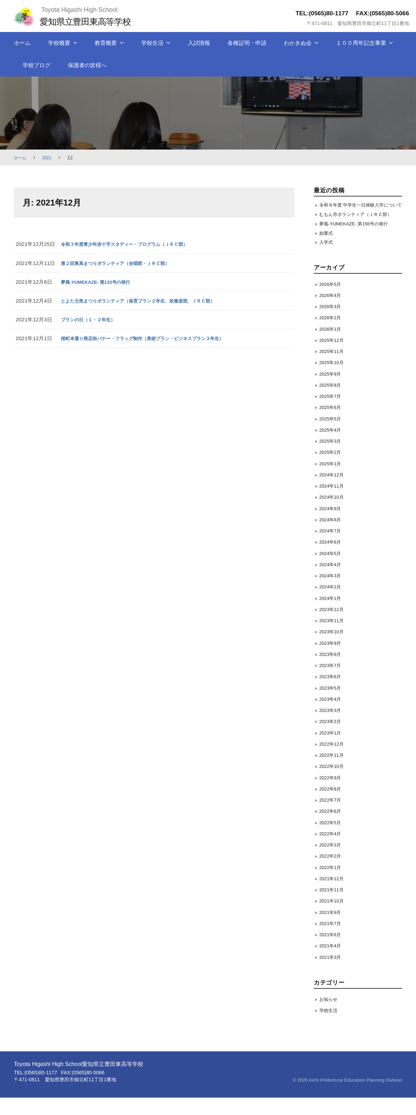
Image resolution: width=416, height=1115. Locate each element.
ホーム (22, 43)
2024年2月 (332, 604)
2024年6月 (332, 559)
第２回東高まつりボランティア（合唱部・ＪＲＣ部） (123, 263)
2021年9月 (332, 929)
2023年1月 (332, 750)
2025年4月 (332, 447)
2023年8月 (332, 671)
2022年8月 (332, 806)
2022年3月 (332, 862)
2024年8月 (332, 537)
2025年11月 (333, 369)
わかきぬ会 (298, 43)
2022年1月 (332, 885)
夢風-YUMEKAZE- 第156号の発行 (359, 239)
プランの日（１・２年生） (92, 319)
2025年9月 (332, 391)
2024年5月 (332, 570)
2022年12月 (333, 761)
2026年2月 (332, 335)
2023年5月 (332, 705)
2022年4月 (332, 851)
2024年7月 (332, 548)
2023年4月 (332, 716)
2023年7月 (332, 683)
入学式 (327, 259)
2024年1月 (332, 615)
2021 (49, 157)
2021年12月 (333, 896)
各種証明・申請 (246, 43)
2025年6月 (332, 425)
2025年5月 (332, 436)
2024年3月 (332, 593)
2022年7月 (332, 817)
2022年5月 (332, 840)
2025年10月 (333, 380)
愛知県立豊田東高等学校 (92, 21)
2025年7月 (332, 414)
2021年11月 (333, 907)
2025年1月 (332, 481)
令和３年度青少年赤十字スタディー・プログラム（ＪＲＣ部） (134, 244)
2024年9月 (332, 526)
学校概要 (59, 43)
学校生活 (152, 43)
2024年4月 (332, 582)
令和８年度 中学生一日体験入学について (359, 208)
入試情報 (199, 43)
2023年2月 (332, 739)
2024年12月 (333, 492)
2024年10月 (333, 515)
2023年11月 (333, 638)
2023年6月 (332, 694)
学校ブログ (36, 65)
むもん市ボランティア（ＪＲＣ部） (355, 225)
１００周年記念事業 (361, 43)
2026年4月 (332, 312)
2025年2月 (332, 470)
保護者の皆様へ (87, 65)
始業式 (327, 249)
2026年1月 (332, 346)
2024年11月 (333, 503)
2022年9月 (332, 795)
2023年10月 (333, 649)
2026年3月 (332, 324)
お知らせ (329, 1016)
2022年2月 (332, 873)
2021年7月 (332, 941)
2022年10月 (333, 784)
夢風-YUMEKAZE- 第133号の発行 (101, 282)
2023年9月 (332, 660)
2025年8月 (332, 402)
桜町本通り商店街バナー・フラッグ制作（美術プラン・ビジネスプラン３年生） (155, 338)
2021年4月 (332, 963)
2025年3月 (332, 459)
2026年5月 (332, 301)
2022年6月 (332, 829)
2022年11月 (333, 773)
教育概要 (106, 43)
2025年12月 (333, 357)
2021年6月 (332, 952)
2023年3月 (332, 728)
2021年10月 (333, 918)
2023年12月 (333, 626)
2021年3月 (332, 974)
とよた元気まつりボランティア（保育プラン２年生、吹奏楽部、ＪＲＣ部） (149, 301)
